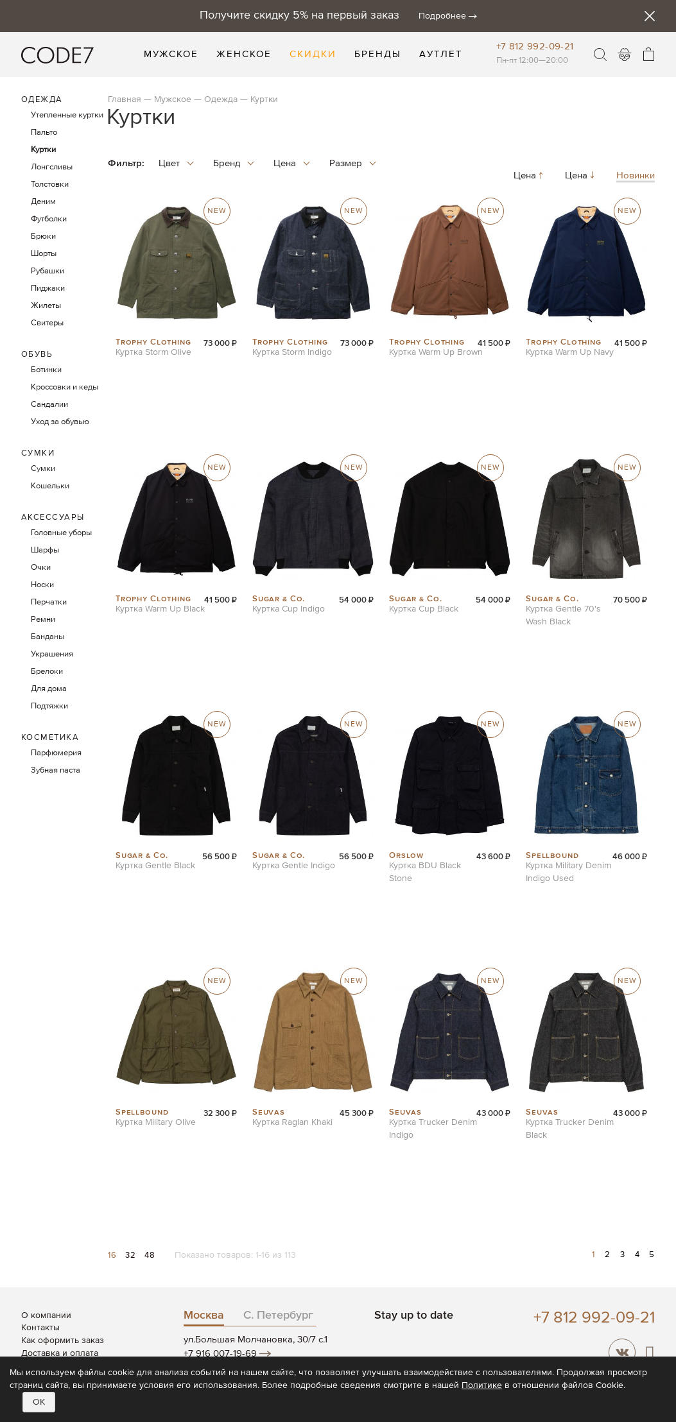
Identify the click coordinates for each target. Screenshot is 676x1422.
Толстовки (50, 184)
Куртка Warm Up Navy (570, 352)
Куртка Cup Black (423, 608)
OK (39, 1402)
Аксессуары (53, 517)
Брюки (43, 236)
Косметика (50, 737)
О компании (46, 1315)
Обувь (37, 354)
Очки (41, 567)
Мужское (172, 99)
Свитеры (47, 323)
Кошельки (50, 486)
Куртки (43, 150)
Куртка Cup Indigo (288, 608)
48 (149, 1255)
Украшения (52, 654)
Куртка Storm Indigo (292, 352)
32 (131, 1255)
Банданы (47, 637)
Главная (124, 99)
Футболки (49, 219)
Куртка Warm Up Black (160, 608)
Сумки (38, 453)
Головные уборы (61, 533)
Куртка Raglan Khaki (292, 1122)
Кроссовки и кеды (64, 387)
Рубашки (47, 271)
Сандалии (49, 404)
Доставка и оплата (59, 1353)
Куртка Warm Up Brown (436, 352)
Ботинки (46, 370)
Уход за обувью (60, 422)
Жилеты (46, 306)
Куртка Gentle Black (155, 865)
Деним (43, 202)
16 (113, 1255)
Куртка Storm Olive (153, 352)
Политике (482, 1385)
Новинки (635, 176)
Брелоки (47, 671)
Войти (625, 54)
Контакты (40, 1327)
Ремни (43, 619)
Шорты (43, 254)
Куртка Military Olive (156, 1122)
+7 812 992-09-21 (535, 46)
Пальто (44, 132)
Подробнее (442, 16)
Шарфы (45, 550)
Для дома (49, 689)
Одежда (221, 99)
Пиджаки (48, 288)
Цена (530, 176)
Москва (204, 1315)
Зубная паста (55, 770)
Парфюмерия (56, 753)
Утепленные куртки (67, 115)
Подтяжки (49, 706)
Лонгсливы (52, 167)
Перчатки (49, 602)
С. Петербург (278, 1315)
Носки (42, 585)
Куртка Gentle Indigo (293, 865)
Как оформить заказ (62, 1340)
